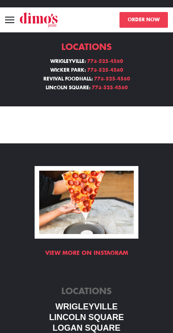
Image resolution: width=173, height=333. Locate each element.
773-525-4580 (105, 61)
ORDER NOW (144, 20)
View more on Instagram (86, 253)
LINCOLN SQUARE (86, 317)
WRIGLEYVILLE (86, 306)
